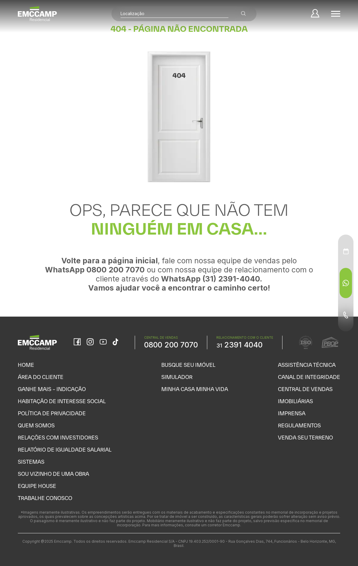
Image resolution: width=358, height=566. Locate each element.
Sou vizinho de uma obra (53, 474)
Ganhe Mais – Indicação (52, 389)
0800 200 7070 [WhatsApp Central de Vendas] (171, 344)
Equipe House (37, 486)
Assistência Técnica (307, 365)
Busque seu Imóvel (188, 365)
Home (26, 365)
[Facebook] (77, 342)
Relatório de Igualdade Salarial (64, 449)
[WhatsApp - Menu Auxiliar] (346, 283)
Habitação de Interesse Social (62, 401)
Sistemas (31, 462)
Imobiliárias (295, 401)
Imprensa (291, 413)
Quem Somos (36, 425)
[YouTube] (103, 342)
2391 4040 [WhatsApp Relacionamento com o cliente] (239, 344)
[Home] (37, 13)
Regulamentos (299, 425)
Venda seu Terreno (305, 437)
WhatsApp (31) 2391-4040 (210, 278)
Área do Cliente (40, 377)
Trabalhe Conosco (45, 498)
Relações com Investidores (58, 437)
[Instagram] (90, 342)
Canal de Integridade (309, 377)
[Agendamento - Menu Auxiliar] (346, 251)
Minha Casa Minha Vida (194, 389)
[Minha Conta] (315, 14)
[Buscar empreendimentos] (243, 13)
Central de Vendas (305, 389)
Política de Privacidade (52, 413)
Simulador (176, 377)
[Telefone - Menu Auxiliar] (345, 315)
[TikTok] (115, 342)
